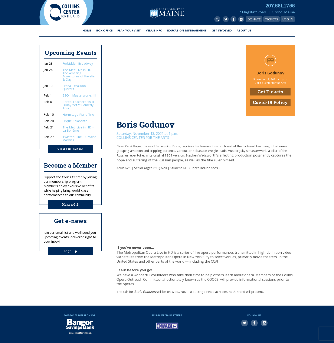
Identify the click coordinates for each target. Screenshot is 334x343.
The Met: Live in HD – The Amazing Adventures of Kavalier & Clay (79, 74)
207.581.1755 (280, 5)
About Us (244, 30)
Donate (254, 19)
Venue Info (154, 30)
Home (87, 30)
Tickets (271, 19)
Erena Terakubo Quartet (74, 87)
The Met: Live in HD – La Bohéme (78, 129)
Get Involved (222, 30)
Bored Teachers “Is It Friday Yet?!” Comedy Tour (78, 105)
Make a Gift (70, 204)
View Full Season (70, 149)
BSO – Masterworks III (79, 95)
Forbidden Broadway (77, 63)
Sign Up (70, 251)
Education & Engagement (187, 30)
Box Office (104, 30)
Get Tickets (270, 92)
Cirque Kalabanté (74, 120)
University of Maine (167, 13)
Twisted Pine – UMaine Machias (79, 138)
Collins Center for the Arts (64, 12)
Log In (287, 19)
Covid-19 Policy (270, 102)
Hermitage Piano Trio (78, 114)
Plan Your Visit (129, 30)
